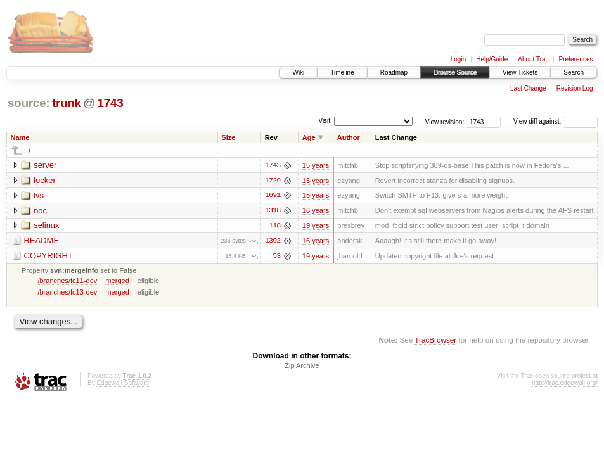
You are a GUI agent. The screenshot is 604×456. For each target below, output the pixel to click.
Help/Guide (492, 59)
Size (228, 137)
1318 (272, 211)
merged (117, 281)
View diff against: (555, 121)
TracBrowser (435, 341)
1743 (110, 103)
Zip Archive (302, 366)
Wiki (298, 72)
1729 (272, 180)
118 (274, 226)
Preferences (576, 59)
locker (45, 180)
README (42, 241)
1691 (272, 196)
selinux (46, 226)
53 (276, 256)
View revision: (445, 121)
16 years (315, 211)
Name (20, 137)
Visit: (325, 120)
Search (573, 72)
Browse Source (455, 72)
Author (348, 137)
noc (40, 210)
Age (309, 137)
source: (28, 103)
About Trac (533, 59)
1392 (272, 241)
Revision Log (574, 88)
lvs (39, 195)
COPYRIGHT (48, 256)
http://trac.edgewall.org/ (565, 384)
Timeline (342, 72)
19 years (315, 226)
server (45, 165)
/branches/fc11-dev (67, 281)
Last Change (528, 88)
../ (27, 150)
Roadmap (394, 72)
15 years (315, 165)
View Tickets (520, 72)
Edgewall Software (122, 384)
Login (458, 59)
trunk (66, 103)
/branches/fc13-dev (67, 292)
